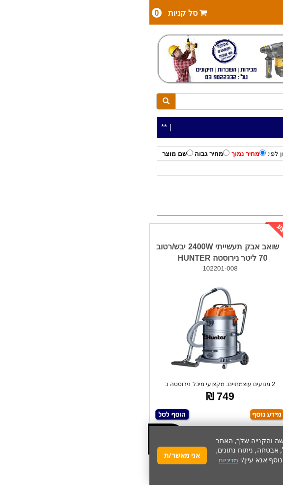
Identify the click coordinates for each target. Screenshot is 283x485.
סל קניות (29, 13)
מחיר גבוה (62, 153)
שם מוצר (28, 153)
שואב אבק (160, 168)
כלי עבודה (256, 168)
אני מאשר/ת (33, 455)
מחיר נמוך (99, 153)
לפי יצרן (225, 168)
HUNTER (195, 168)
